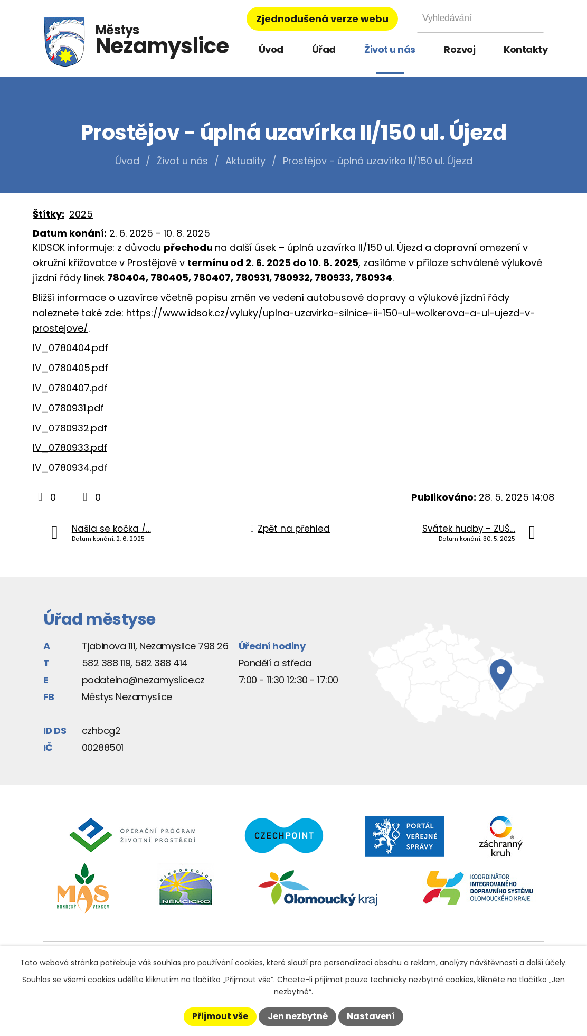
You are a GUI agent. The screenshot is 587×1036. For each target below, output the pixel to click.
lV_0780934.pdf (70, 467)
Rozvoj (459, 49)
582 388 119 (106, 663)
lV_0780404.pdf (70, 347)
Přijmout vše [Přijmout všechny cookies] (220, 1016)
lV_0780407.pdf (70, 387)
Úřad (324, 49)
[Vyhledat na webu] (480, 18)
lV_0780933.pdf (70, 447)
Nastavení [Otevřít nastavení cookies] (371, 1016)
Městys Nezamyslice (127, 696)
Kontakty (525, 49)
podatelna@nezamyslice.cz (143, 679)
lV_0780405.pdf (70, 367)
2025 (81, 214)
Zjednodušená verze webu (322, 18)
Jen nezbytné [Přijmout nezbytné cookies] (298, 1016)
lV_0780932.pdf (70, 428)
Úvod (271, 49)
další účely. (546, 962)
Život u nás (389, 49)
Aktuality (245, 160)
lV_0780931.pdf (68, 408)
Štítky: (48, 214)
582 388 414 (161, 663)
